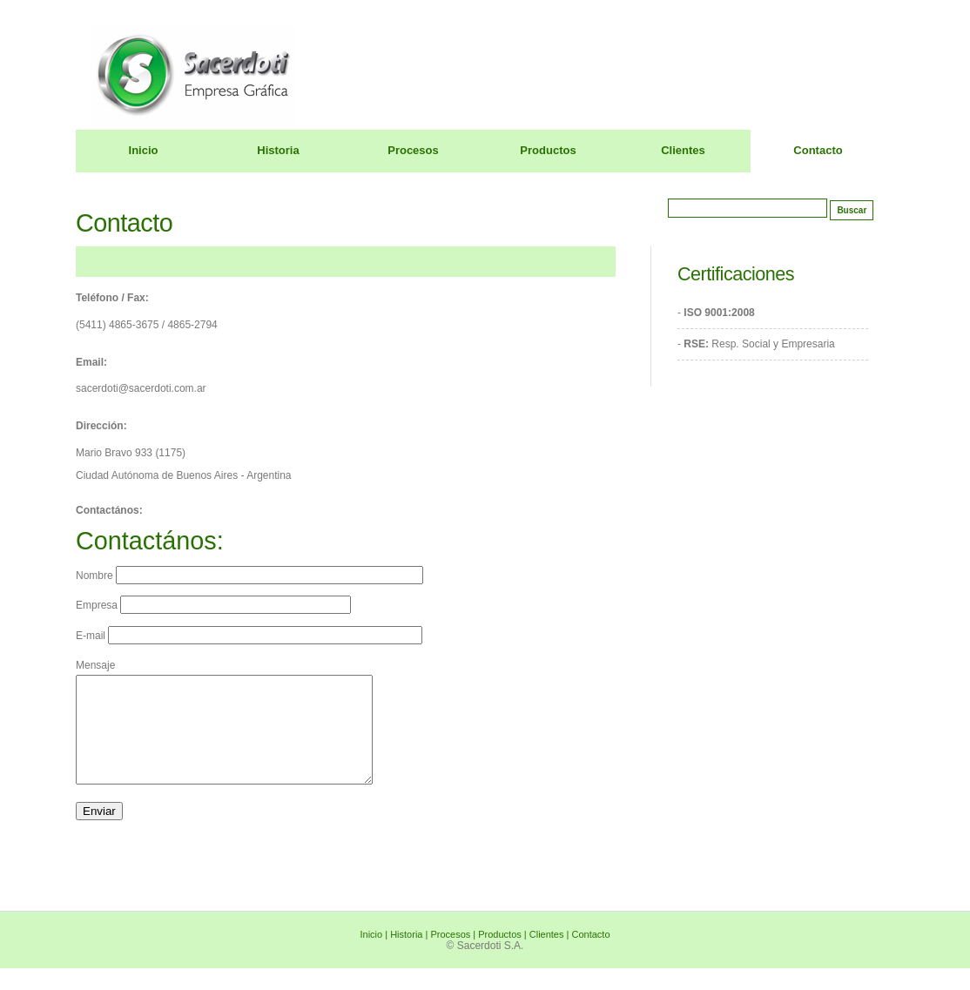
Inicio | (375, 955)
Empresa (213, 605)
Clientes (683, 150)
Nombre (249, 575)
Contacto (817, 150)
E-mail (249, 636)
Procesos (413, 150)
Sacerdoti (817, 48)
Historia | (410, 955)
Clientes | (550, 955)
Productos (548, 150)
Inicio (143, 150)
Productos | (503, 955)
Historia (278, 150)
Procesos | (454, 955)
